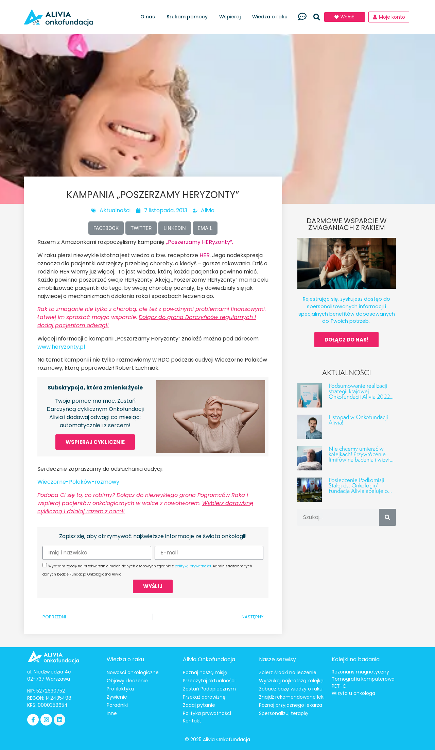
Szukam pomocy (189, 16)
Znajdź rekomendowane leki (292, 697)
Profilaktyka (120, 688)
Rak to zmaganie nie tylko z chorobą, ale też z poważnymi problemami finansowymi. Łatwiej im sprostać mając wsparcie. (151, 317)
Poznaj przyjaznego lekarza (290, 705)
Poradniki (117, 705)
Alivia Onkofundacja (209, 659)
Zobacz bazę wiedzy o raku (291, 688)
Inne (112, 713)
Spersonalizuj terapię (283, 713)
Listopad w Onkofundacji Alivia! (358, 419)
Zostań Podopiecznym (209, 688)
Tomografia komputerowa (363, 679)
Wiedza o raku (271, 16)
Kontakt (192, 720)
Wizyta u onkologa (353, 693)
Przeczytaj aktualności (209, 680)
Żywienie (117, 697)
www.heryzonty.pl (61, 347)
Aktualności (115, 210)
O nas (149, 16)
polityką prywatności (193, 566)
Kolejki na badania (356, 659)
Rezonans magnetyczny (360, 671)
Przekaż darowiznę (204, 697)
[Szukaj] (387, 517)
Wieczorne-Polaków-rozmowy (78, 482)
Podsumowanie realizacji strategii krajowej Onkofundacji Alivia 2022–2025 (361, 394)
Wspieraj (231, 16)
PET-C (339, 686)
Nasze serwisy (277, 659)
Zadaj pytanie (199, 705)
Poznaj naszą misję (205, 672)
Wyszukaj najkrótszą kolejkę (291, 680)
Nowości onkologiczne (133, 672)
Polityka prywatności (207, 713)
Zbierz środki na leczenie (287, 672)
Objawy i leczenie (127, 680)
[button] (317, 17)
